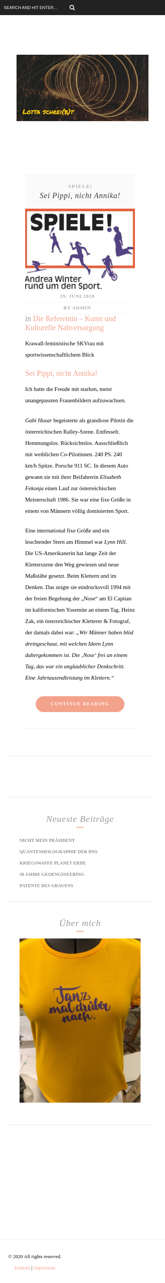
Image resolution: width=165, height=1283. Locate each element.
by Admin (77, 308)
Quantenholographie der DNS (58, 851)
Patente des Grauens (46, 885)
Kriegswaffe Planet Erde (53, 863)
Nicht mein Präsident (47, 840)
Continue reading (80, 703)
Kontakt (22, 1268)
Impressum (44, 1268)
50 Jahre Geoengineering (52, 874)
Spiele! (80, 186)
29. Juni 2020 (77, 296)
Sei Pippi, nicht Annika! (80, 195)
